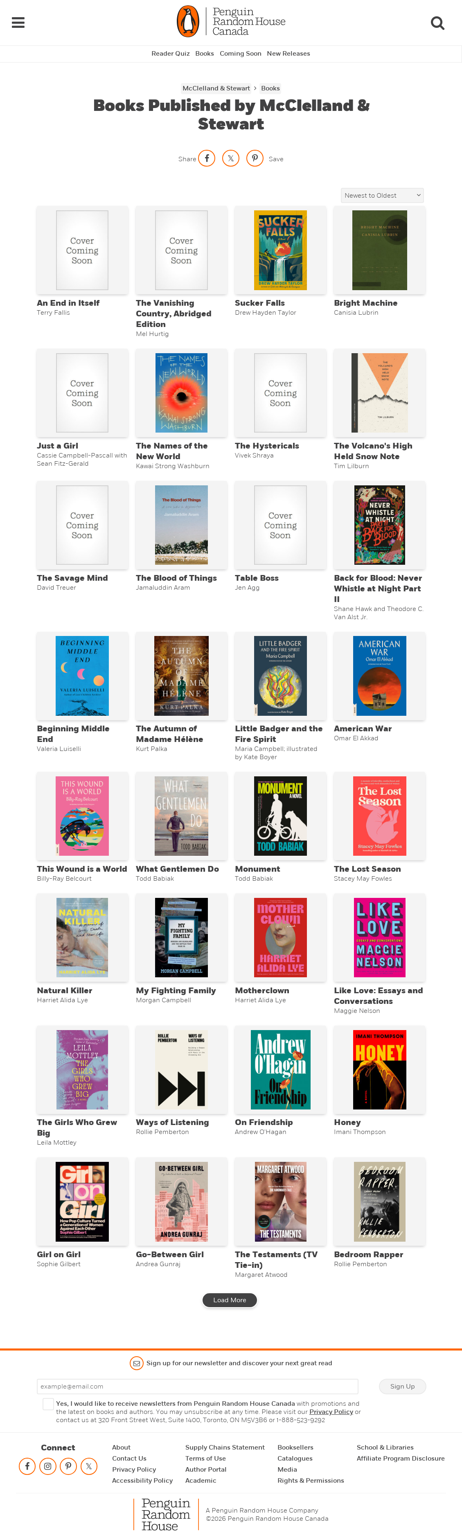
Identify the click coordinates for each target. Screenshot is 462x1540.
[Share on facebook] (206, 156)
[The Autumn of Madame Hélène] (181, 679)
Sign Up (402, 1386)
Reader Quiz (170, 51)
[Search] (437, 21)
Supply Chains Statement (225, 1447)
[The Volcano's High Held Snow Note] (379, 393)
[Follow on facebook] (27, 1468)
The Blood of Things (176, 580)
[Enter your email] (197, 1386)
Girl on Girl (59, 1265)
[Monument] (280, 821)
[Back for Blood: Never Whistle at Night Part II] (379, 527)
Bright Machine (366, 303)
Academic (200, 1481)
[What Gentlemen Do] (181, 821)
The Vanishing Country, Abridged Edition (174, 313)
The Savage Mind (72, 580)
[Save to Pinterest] (255, 156)
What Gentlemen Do (177, 875)
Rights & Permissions (310, 1481)
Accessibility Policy (142, 1481)
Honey (347, 1132)
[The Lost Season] (379, 821)
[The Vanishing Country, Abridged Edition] (181, 249)
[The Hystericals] (280, 393)
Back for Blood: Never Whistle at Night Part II (378, 591)
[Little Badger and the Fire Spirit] (280, 679)
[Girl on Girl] (82, 1212)
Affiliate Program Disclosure (401, 1458)
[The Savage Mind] (82, 527)
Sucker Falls (260, 303)
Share (187, 156)
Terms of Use (205, 1458)
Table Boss (257, 580)
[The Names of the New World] (181, 393)
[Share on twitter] (231, 156)
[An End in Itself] (82, 249)
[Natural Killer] (82, 945)
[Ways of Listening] (181, 1078)
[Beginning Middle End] (82, 679)
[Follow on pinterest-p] (68, 1468)
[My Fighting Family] (181, 945)
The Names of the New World (172, 452)
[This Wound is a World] (82, 821)
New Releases (289, 51)
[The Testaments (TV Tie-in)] (280, 1212)
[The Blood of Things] (181, 527)
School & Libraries (385, 1447)
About (121, 1447)
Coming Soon (240, 51)
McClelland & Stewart (216, 86)
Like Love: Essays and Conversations (378, 1004)
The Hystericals (267, 447)
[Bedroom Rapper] (379, 1212)
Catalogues (295, 1458)
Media (287, 1470)
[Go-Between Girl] (181, 1212)
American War (363, 733)
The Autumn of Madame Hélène (169, 738)
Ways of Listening (172, 1132)
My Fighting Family (176, 998)
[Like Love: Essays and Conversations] (379, 945)
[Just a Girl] (82, 393)
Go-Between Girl (170, 1265)
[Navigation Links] (18, 21)
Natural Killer (64, 998)
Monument (257, 875)
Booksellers (295, 1447)
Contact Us (129, 1458)
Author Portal (206, 1470)
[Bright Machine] (379, 249)
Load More (229, 1311)
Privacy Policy (331, 1412)
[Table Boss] (280, 527)
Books (204, 51)
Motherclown (262, 998)
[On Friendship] (280, 1078)
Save (276, 156)
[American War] (379, 679)
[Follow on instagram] (48, 1468)
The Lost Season (367, 875)
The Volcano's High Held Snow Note (373, 452)
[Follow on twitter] (89, 1468)
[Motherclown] (280, 945)
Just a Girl (57, 447)
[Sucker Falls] (280, 249)
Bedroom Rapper (368, 1265)
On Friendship (264, 1132)
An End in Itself (68, 303)
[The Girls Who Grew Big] (82, 1078)
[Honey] (379, 1078)
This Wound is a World (82, 875)
